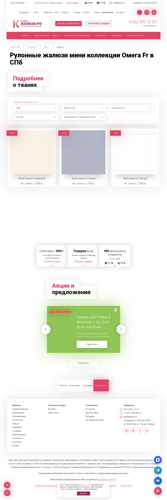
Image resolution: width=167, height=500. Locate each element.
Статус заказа (72, 3)
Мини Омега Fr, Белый (135, 178)
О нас (36, 12)
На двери (90, 416)
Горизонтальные (20, 409)
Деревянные (18, 413)
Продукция (23, 12)
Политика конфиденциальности (50, 485)
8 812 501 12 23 (143, 22)
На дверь (16, 431)
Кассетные (17, 420)
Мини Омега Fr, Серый (83, 178)
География (87, 385)
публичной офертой (106, 479)
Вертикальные (19, 435)
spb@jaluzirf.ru (119, 3)
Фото (57, 12)
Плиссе (15, 424)
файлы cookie (85, 485)
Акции (96, 12)
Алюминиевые (19, 416)
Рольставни (75, 385)
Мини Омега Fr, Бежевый (31, 178)
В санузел (90, 409)
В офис (15, 446)
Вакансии (48, 12)
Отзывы (77, 12)
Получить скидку (99, 23)
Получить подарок (84, 261)
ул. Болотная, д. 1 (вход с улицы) (48, 3)
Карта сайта (126, 485)
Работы (65, 12)
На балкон (17, 438)
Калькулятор (107, 12)
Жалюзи (63, 385)
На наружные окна (95, 420)
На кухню (16, 442)
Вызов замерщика (68, 23)
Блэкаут (52, 409)
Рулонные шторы (57, 405)
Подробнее (92, 344)
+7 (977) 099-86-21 (150, 26)
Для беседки (92, 413)
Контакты (120, 12)
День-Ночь (53, 413)
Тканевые (17, 427)
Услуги (86, 12)
